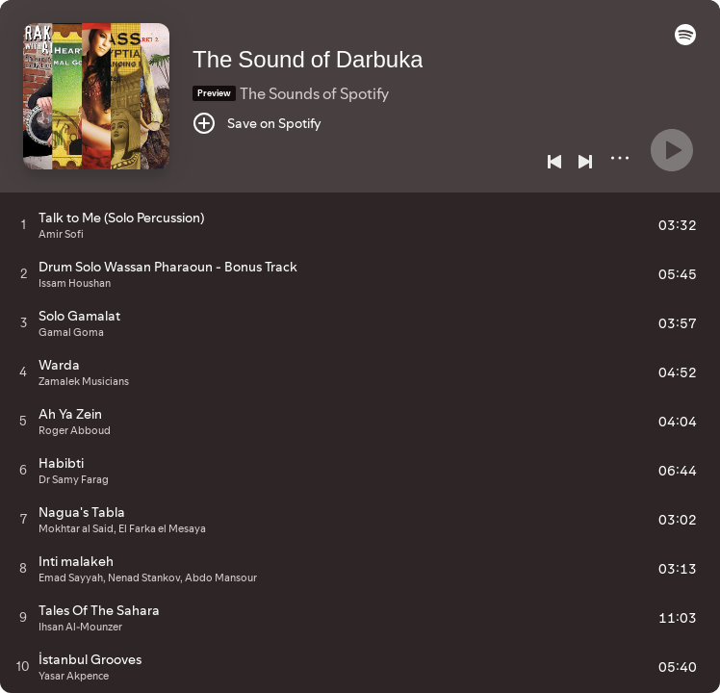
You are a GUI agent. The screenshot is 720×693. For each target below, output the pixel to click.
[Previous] (554, 161)
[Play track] (23, 224)
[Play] (672, 150)
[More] (619, 157)
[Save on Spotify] (257, 123)
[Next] (585, 161)
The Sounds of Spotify (314, 93)
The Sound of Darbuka (308, 59)
